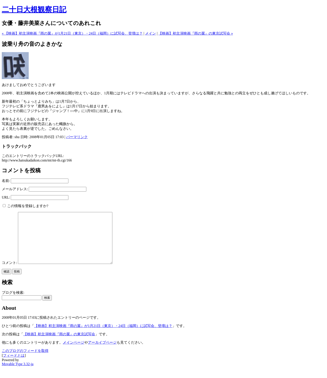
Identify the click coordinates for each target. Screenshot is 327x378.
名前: (6, 181)
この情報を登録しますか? (25, 206)
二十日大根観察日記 (34, 9)
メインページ (73, 352)
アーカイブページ (102, 352)
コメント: (10, 273)
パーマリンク (77, 137)
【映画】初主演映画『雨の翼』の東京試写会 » (195, 33)
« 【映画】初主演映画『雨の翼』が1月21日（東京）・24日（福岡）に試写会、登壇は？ (72, 33)
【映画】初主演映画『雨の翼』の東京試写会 (59, 344)
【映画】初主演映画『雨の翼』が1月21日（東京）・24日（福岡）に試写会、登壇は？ (103, 336)
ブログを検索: (13, 303)
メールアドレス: (15, 189)
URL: (6, 197)
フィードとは (13, 365)
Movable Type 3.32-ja (17, 374)
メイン (150, 33)
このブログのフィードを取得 (25, 361)
